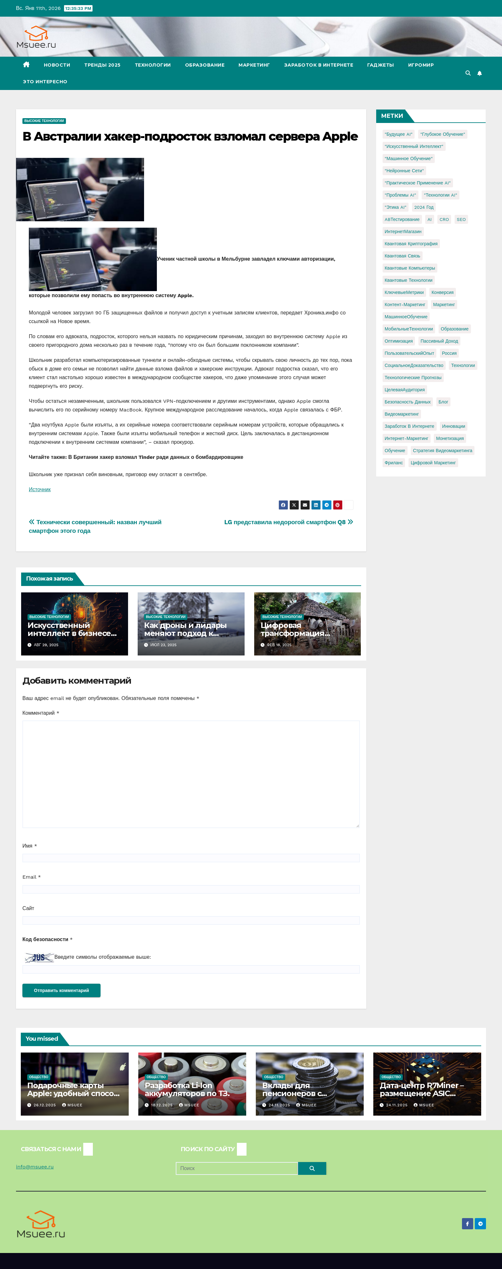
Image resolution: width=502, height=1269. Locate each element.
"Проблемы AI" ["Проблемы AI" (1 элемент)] (400, 195)
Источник (40, 489)
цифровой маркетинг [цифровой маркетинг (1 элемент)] (433, 462)
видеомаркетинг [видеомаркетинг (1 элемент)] (402, 414)
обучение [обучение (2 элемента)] (395, 450)
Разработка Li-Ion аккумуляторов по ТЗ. (187, 1089)
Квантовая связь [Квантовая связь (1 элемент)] (402, 255)
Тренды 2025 (102, 65)
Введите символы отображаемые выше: (102, 957)
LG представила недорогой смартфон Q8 (288, 522)
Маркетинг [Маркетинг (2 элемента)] (444, 304)
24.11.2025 (280, 1105)
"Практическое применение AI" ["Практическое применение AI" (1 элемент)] (418, 182)
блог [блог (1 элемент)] (443, 401)
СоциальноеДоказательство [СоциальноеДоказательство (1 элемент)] (414, 365)
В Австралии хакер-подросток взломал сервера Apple (190, 136)
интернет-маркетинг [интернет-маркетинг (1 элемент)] (406, 438)
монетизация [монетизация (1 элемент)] (450, 438)
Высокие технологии (44, 121)
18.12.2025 (162, 1105)
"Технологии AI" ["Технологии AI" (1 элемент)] (440, 195)
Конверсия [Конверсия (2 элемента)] (443, 292)
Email (31, 877)
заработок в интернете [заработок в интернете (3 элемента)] (409, 426)
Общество (38, 1077)
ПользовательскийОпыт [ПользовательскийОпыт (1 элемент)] (409, 353)
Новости (57, 65)
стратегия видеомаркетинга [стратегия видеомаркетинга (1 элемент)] (442, 450)
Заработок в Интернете (318, 65)
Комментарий (40, 713)
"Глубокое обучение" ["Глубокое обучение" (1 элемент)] (442, 134)
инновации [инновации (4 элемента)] (453, 426)
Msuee (72, 1105)
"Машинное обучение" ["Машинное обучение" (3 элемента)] (409, 158)
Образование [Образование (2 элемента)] (455, 328)
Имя (29, 846)
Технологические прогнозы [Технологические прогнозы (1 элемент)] (413, 377)
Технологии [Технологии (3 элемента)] (463, 365)
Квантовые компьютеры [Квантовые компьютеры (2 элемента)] (410, 268)
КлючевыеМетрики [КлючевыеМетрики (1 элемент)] (404, 292)
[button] (468, 73)
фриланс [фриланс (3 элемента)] (394, 462)
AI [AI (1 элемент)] (429, 219)
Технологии (153, 65)
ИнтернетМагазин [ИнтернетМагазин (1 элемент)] (403, 231)
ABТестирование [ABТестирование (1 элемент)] (402, 219)
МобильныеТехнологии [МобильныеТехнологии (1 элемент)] (409, 328)
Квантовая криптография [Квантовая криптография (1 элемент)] (411, 243)
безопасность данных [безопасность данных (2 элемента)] (408, 401)
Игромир (421, 65)
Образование (205, 65)
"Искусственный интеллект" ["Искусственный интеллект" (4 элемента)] (414, 146)
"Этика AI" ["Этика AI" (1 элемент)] (396, 207)
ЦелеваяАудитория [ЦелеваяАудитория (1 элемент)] (405, 389)
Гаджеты (380, 65)
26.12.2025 (46, 1105)
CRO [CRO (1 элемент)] (444, 219)
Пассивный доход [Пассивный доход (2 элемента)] (439, 341)
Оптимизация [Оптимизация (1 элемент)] (399, 341)
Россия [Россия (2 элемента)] (449, 353)
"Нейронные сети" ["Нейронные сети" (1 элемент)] (404, 170)
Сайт (28, 908)
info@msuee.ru (35, 1167)
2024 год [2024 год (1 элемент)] (423, 207)
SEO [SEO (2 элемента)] (461, 219)
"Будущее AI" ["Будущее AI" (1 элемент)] (399, 134)
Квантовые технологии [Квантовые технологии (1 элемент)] (409, 280)
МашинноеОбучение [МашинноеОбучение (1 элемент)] (406, 316)
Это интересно (45, 82)
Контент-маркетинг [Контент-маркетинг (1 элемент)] (405, 304)
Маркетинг (254, 65)
